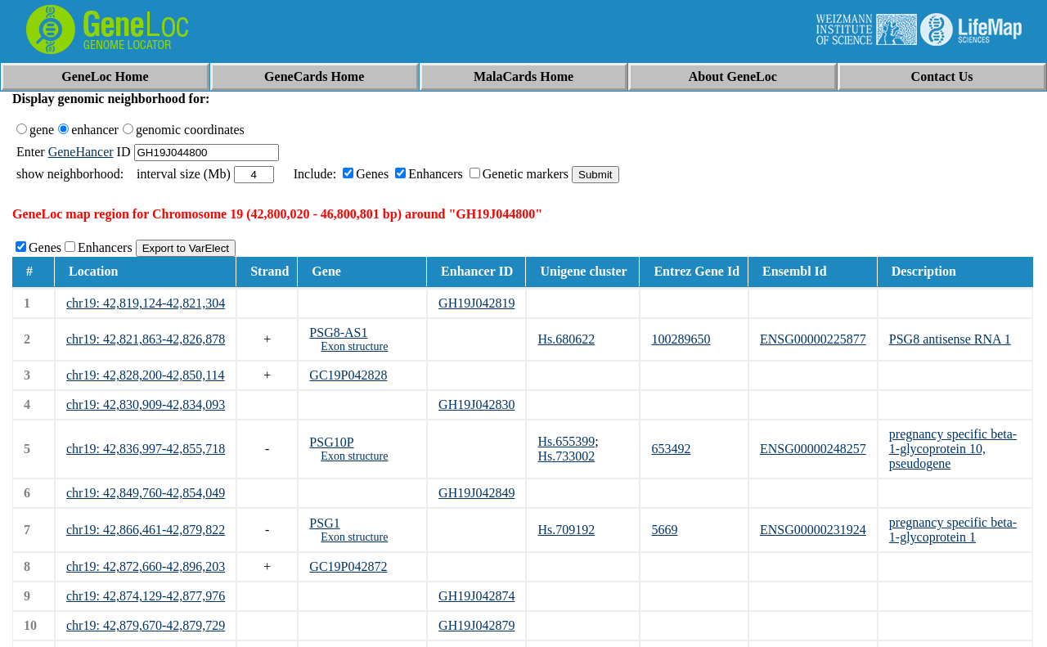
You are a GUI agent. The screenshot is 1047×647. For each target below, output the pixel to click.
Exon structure (354, 346)
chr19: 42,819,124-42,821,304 (145, 303)
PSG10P (331, 442)
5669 (664, 530)
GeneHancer (81, 152)
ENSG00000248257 (813, 449)
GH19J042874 (476, 596)
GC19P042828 (348, 375)
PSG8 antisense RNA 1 (950, 339)
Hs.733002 (566, 456)
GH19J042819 (476, 303)
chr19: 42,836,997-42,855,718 (145, 449)
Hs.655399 (566, 441)
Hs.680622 (566, 339)
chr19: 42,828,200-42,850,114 (145, 375)
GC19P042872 (348, 566)
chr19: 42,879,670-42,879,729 (145, 625)
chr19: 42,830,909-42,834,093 (145, 404)
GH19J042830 (476, 404)
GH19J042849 (476, 493)
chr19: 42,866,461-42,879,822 (145, 530)
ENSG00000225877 (813, 339)
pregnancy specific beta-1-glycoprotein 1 (953, 529)
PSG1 (324, 523)
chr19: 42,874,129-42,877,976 (145, 596)
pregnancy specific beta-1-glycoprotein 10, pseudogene (953, 448)
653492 (670, 449)
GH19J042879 (476, 625)
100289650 (680, 339)
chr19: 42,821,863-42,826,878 (145, 339)
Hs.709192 (566, 530)
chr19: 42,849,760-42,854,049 (145, 493)
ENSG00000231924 (813, 530)
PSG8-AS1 (338, 332)
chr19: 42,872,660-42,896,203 (145, 566)
